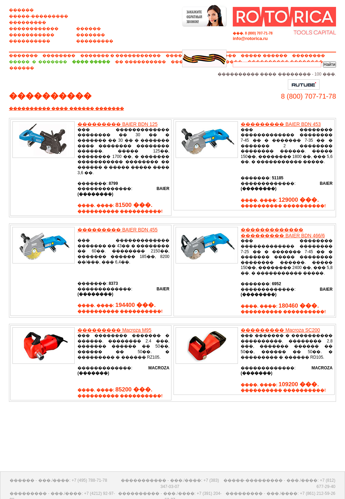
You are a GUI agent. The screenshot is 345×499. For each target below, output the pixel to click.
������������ (34, 28)
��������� (27, 22)
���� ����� (91, 61)
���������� (29, 41)
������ (21, 10)
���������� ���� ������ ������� (66, 108)
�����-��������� (38, 16)
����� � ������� (38, 61)
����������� (31, 34)
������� (90, 34)
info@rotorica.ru (250, 38)
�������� (58, 55)
